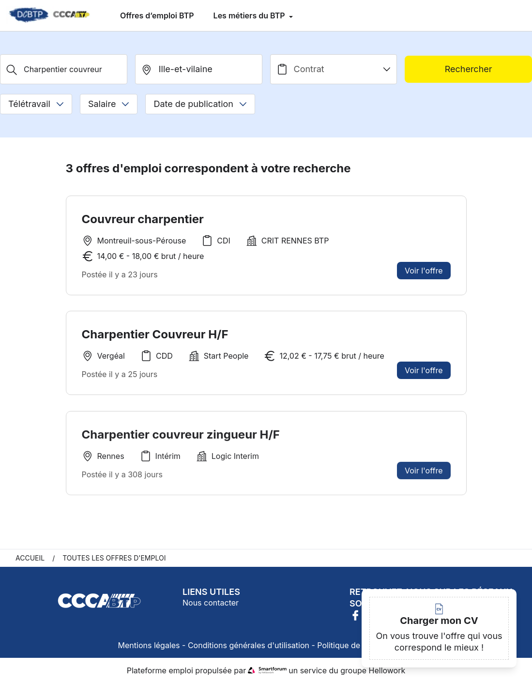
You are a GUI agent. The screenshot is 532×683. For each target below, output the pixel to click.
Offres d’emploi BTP (157, 15)
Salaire (108, 104)
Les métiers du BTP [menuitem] (250, 15)
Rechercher (468, 69)
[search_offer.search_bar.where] (198, 69)
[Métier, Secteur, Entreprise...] (63, 69)
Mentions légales (149, 645)
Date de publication (200, 104)
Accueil (30, 558)
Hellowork (387, 670)
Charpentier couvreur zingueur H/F (181, 437)
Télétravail (36, 104)
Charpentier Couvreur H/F (155, 334)
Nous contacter (210, 602)
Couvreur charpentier (143, 219)
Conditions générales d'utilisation (248, 645)
